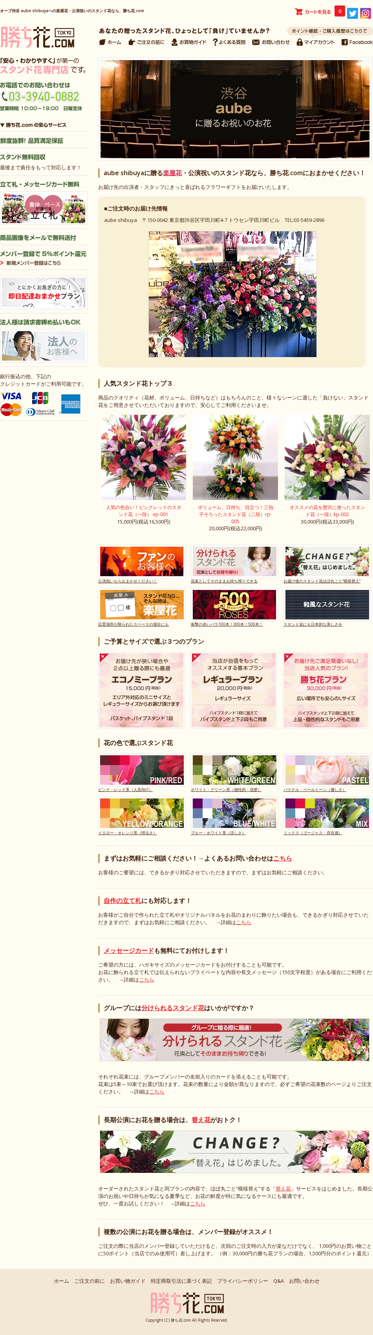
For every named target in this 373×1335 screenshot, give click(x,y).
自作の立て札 (122, 900)
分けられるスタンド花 (172, 1008)
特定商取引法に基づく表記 (181, 1280)
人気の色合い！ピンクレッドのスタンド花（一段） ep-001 (143, 511)
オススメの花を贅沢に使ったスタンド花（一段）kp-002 (327, 511)
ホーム (61, 1280)
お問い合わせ (304, 1280)
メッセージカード (129, 950)
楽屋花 (172, 172)
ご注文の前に (89, 1280)
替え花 (201, 1119)
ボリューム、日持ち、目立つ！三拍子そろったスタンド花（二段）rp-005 (235, 514)
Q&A (278, 1280)
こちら (282, 858)
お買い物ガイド (128, 1280)
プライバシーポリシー (242, 1280)
